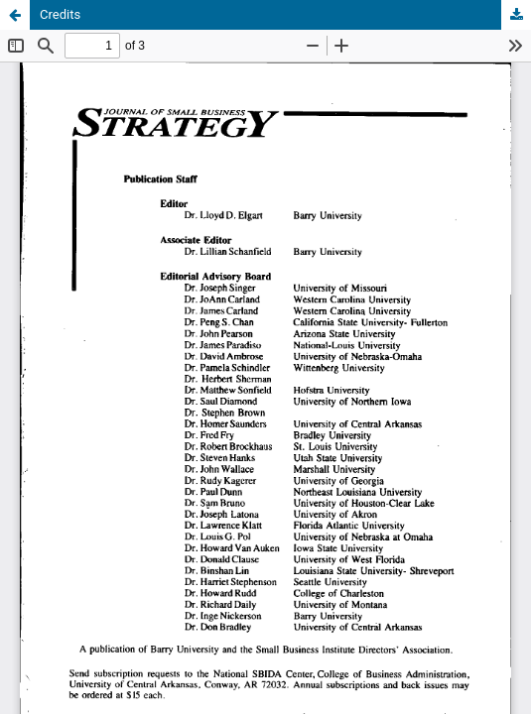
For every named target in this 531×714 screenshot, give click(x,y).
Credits (60, 14)
